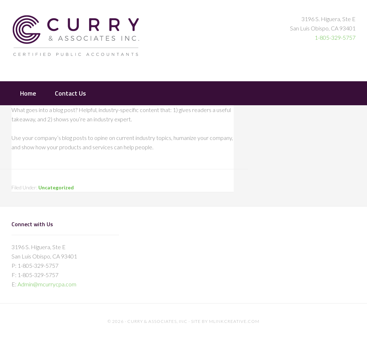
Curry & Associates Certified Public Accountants (75, 40)
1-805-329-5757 (335, 37)
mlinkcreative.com (234, 321)
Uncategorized (56, 187)
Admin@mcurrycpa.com (47, 284)
